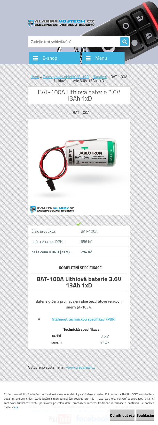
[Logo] (61, 23)
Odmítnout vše (122, 415)
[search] (124, 41)
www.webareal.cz (80, 367)
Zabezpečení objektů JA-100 (66, 77)
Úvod (35, 77)
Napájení (100, 77)
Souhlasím (145, 415)
